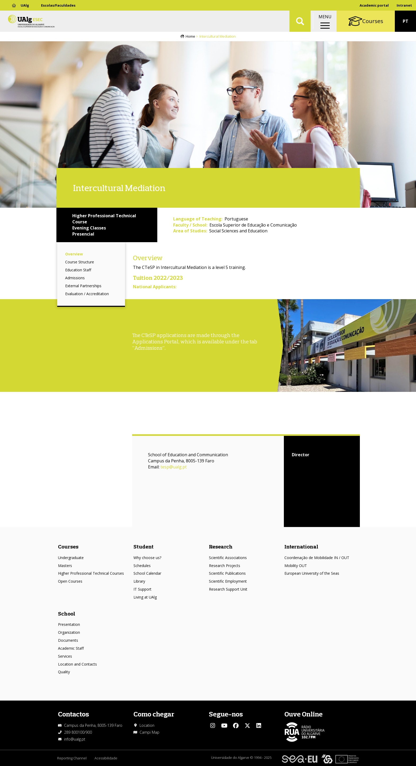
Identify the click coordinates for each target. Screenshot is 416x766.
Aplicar (300, 21)
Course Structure (79, 261)
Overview (74, 253)
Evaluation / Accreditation (87, 293)
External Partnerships (83, 285)
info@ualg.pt (74, 739)
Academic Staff (71, 648)
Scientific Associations (228, 557)
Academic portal (374, 5)
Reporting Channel (72, 758)
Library (139, 581)
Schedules (142, 565)
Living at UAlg (145, 597)
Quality (64, 671)
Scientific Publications (227, 573)
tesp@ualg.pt (173, 467)
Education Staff (78, 269)
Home (190, 36)
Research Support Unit (228, 589)
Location (147, 725)
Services (65, 656)
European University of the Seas (311, 573)
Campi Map (149, 732)
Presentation (69, 624)
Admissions (75, 277)
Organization (69, 632)
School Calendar (147, 573)
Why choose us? (147, 557)
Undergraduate (71, 557)
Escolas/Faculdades (58, 5)
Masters (65, 565)
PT (405, 21)
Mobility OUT (295, 565)
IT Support (142, 589)
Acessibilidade (106, 758)
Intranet (404, 5)
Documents (68, 640)
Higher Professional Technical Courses (91, 573)
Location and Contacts (77, 664)
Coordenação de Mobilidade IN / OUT (316, 557)
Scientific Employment (228, 581)
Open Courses (70, 581)
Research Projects (224, 565)
